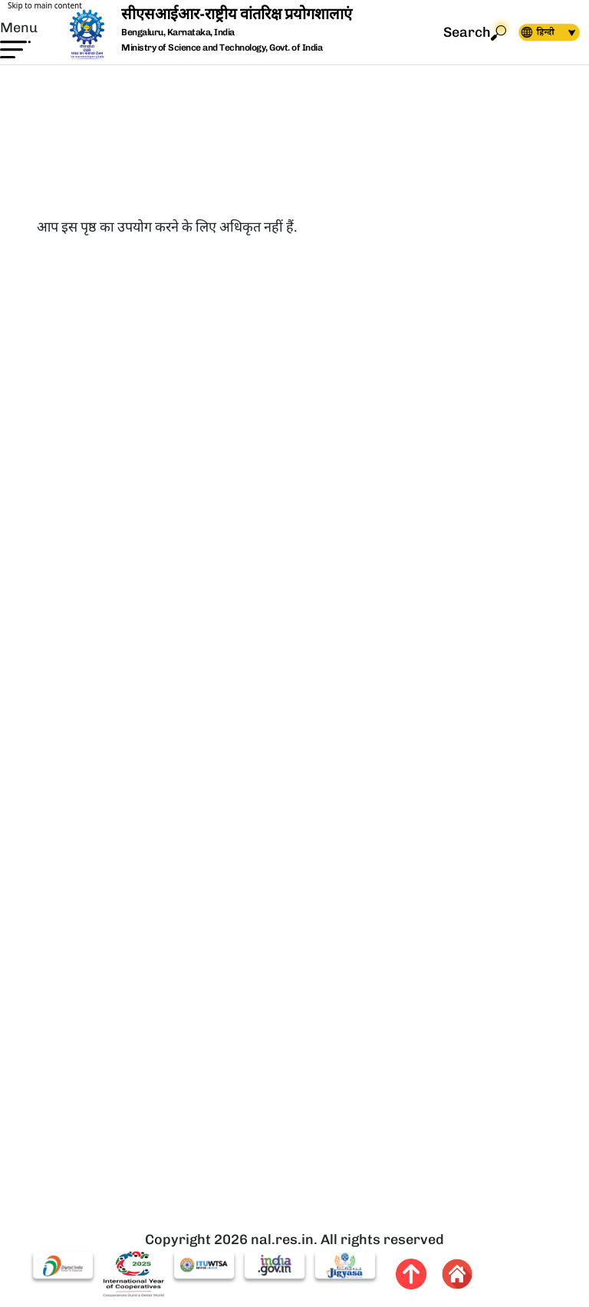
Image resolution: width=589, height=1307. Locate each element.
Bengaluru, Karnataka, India (178, 33)
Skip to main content (45, 5)
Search (474, 32)
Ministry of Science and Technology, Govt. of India (221, 47)
